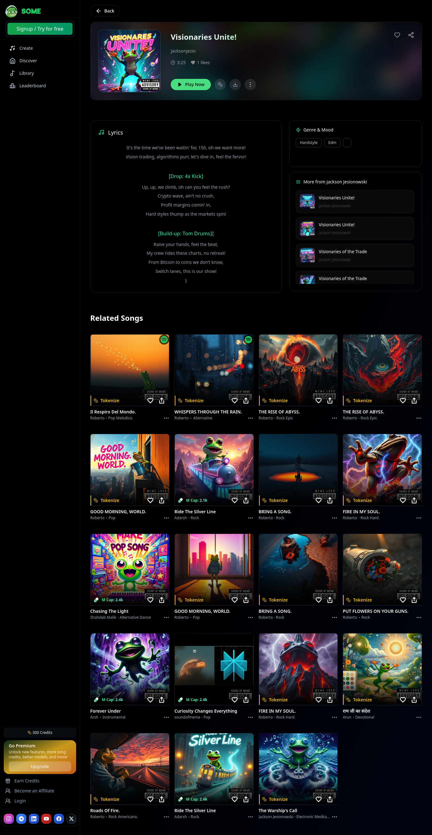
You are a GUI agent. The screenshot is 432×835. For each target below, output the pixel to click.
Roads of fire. (105, 810)
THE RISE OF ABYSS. (279, 412)
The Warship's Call (278, 810)
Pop (112, 517)
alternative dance (135, 617)
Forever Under (105, 711)
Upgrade (40, 766)
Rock (195, 517)
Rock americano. (123, 816)
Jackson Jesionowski (335, 205)
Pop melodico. (120, 418)
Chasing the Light (109, 611)
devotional (364, 717)
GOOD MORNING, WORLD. (118, 512)
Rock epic (284, 418)
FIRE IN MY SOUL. (361, 512)
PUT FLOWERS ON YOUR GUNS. (375, 611)
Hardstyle (309, 142)
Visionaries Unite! (336, 198)
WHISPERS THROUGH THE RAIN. (208, 412)
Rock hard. (370, 517)
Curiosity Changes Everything (205, 711)
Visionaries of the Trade (343, 251)
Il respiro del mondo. (113, 412)
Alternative (202, 418)
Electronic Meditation (315, 816)
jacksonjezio (183, 51)
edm (332, 142)
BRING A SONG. (275, 512)
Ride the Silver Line (195, 512)
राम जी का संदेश (356, 711)
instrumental (114, 717)
